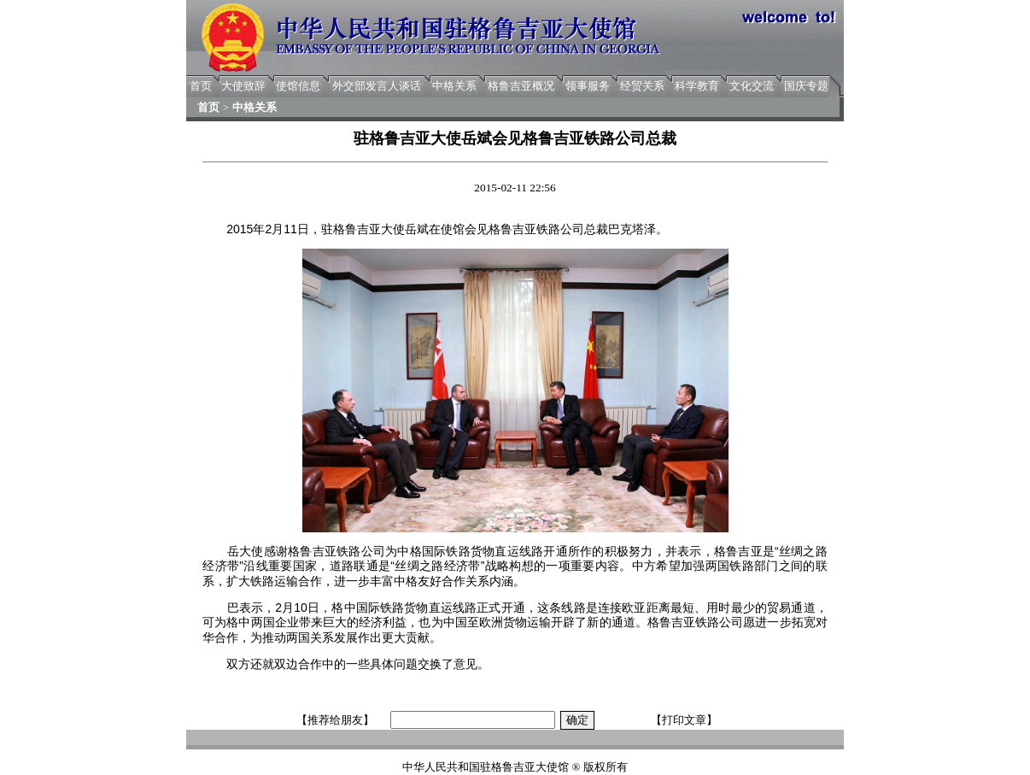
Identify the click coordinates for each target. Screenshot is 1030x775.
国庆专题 (806, 85)
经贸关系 (642, 85)
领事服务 (587, 85)
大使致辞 (243, 85)
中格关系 (454, 85)
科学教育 (697, 85)
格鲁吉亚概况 (521, 85)
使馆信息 (298, 85)
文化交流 (751, 85)
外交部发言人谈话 (376, 85)
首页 (201, 85)
